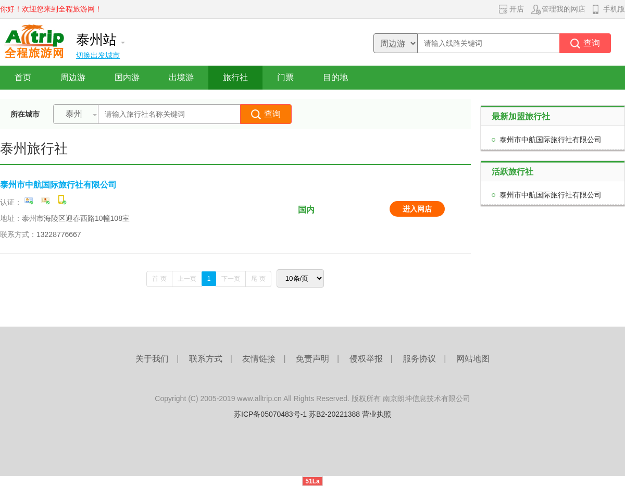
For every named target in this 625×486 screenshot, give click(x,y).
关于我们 (152, 358)
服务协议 (419, 358)
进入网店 (417, 209)
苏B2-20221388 (334, 414)
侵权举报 (366, 358)
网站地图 (473, 358)
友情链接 (259, 358)
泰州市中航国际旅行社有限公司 (58, 184)
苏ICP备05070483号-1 (270, 414)
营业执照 (376, 414)
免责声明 (312, 358)
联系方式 (205, 358)
